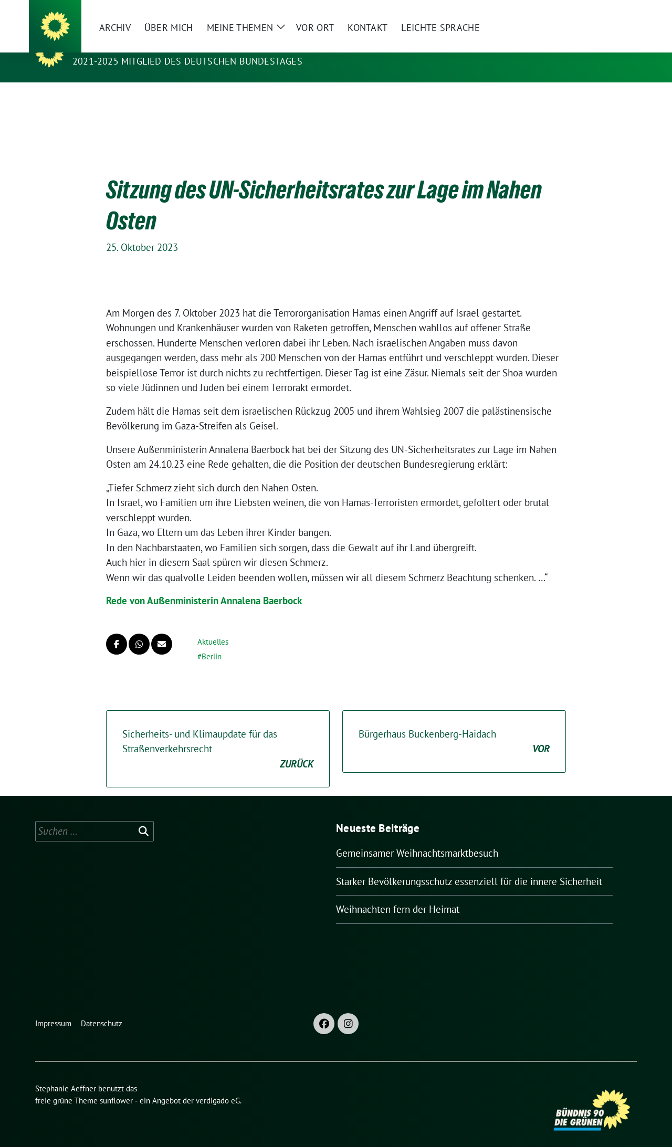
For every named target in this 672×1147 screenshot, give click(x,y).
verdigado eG (218, 1084)
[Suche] (603, 12)
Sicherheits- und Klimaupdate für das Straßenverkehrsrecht (217, 733)
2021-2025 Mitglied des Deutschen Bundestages (187, 61)
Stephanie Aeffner (125, 46)
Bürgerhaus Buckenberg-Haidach (454, 725)
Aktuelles (212, 625)
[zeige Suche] (618, 12)
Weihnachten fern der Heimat (397, 893)
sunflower (116, 1084)
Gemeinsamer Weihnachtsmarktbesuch (417, 836)
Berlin (212, 640)
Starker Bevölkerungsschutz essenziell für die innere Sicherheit (469, 865)
